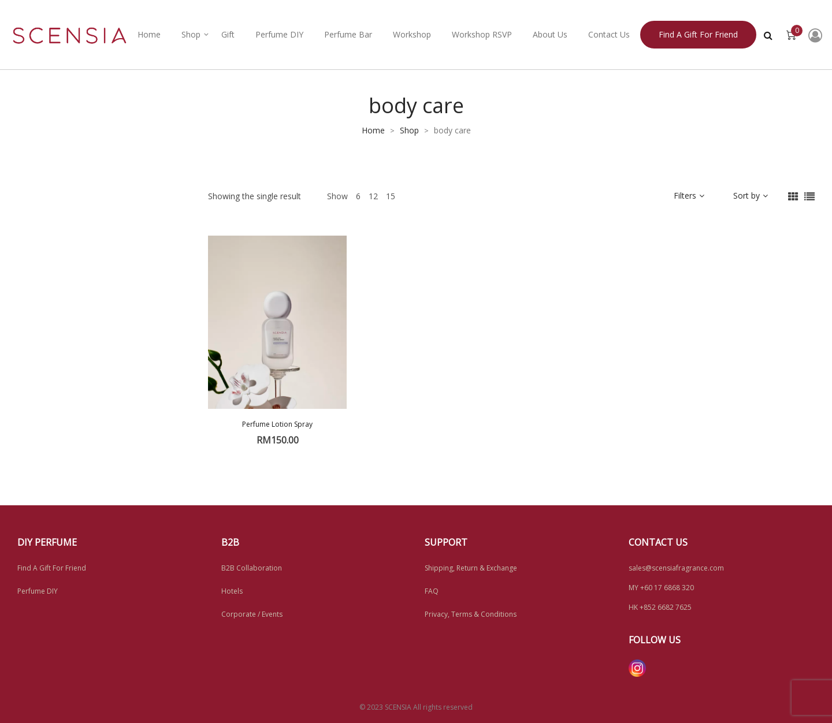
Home (149, 34)
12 (373, 196)
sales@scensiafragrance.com (676, 568)
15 (390, 196)
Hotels (232, 591)
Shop (190, 34)
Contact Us (609, 34)
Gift (228, 34)
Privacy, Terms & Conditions (471, 614)
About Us (550, 34)
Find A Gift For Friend (51, 568)
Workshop (412, 34)
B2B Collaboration (251, 568)
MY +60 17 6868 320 (661, 587)
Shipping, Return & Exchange (471, 568)
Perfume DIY (279, 34)
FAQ (432, 591)
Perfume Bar (348, 34)
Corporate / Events (252, 614)
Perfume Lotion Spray (277, 424)
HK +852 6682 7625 (660, 607)
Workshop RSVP (482, 34)
